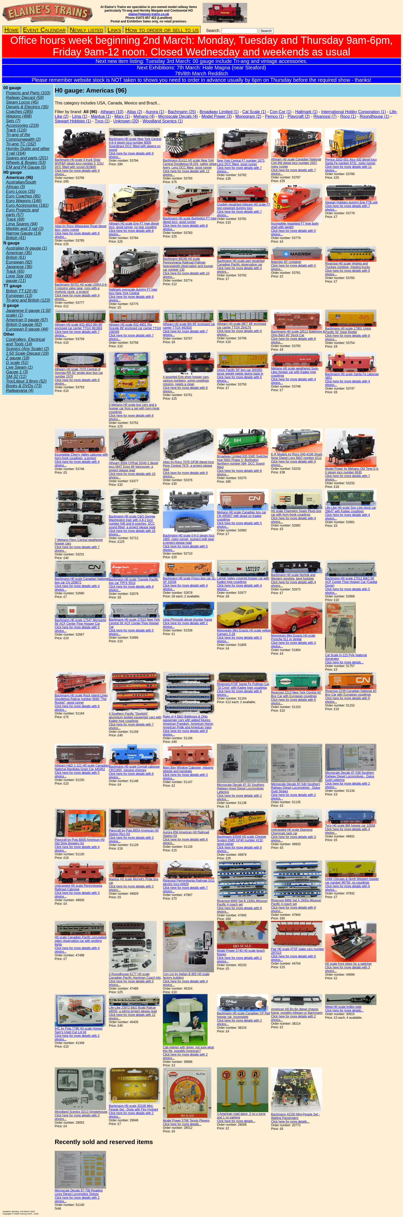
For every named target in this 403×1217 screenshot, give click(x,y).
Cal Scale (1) (254, 112)
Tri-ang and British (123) (28, 300)
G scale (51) (17, 362)
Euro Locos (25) (20, 191)
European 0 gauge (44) (27, 329)
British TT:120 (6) (21, 291)
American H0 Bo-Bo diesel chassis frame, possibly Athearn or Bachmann (296, 1011)
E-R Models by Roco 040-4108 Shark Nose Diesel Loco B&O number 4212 (296, 456)
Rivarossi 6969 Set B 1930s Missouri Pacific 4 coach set (242, 902)
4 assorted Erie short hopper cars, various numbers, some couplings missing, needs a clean (186, 380)
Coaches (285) (19, 111)
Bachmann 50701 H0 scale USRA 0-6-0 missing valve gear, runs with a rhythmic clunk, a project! (81, 288)
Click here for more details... (344, 662)
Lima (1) (79, 116)
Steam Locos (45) (22, 102)
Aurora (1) (155, 112)
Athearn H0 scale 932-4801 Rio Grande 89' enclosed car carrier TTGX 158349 (135, 328)
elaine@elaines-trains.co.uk (148, 14)
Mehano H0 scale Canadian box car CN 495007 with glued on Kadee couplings (241, 516)
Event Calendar (44, 29)
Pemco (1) (274, 116)
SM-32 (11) (16, 376)
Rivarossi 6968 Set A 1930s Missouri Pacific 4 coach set (296, 902)
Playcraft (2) (299, 116)
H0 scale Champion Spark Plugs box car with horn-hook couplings (296, 512)
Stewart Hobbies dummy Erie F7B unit (351, 202)
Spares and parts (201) (27, 158)
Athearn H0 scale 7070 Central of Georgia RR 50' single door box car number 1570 (79, 372)
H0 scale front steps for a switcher (348, 964)
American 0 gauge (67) (27, 320)
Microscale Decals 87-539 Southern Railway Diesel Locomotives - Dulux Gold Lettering (349, 776)
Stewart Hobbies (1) (73, 121)
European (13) (19, 295)
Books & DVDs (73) (24, 386)
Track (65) (15, 271)
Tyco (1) (102, 121)
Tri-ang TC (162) (21, 144)
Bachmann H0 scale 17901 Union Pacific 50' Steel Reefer (348, 330)
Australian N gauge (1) (26, 248)
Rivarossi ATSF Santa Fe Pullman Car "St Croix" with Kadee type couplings (243, 685)
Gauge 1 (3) (17, 372)
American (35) (19, 253)
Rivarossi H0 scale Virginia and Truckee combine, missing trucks (347, 265)
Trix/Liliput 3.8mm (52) (26, 381)
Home (11, 29)
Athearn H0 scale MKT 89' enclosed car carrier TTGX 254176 (241, 325)
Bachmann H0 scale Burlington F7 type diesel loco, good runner (189, 220)
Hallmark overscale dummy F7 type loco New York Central (133, 291)
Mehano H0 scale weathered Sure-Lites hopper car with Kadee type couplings (295, 372)
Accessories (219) (22, 125)
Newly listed (86, 29)
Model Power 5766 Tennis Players (186, 1120)
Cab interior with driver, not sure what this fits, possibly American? (188, 1049)
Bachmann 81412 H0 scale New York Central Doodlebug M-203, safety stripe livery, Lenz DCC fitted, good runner (190, 164)
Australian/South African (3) (21, 184)
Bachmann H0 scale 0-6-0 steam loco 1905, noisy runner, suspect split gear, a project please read (189, 539)
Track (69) (15, 219)
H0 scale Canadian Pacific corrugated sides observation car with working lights (80, 940)
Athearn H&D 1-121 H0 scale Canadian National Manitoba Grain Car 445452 (81, 767)
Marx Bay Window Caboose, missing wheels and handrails (188, 769)
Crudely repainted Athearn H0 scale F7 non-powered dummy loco (243, 206)
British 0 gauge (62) (24, 324)
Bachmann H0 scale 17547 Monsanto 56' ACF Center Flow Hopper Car (80, 622)
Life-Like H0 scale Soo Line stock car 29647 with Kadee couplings (350, 509)
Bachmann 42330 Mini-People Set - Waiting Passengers (295, 1116)
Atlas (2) (134, 112)
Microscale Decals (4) (178, 116)
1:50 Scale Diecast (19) (27, 353)
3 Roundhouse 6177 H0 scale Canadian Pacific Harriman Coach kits (135, 976)
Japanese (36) (19, 267)
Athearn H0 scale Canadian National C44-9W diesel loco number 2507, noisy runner (296, 163)
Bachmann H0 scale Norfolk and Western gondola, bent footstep (293, 576)
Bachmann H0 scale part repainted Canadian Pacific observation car (240, 262)
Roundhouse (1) (374, 116)
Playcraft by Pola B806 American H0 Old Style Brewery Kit (79, 841)
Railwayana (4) (19, 390)
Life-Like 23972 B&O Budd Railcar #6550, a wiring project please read (133, 1009)
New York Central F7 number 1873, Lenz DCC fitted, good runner (241, 162)
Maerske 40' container (286, 262)
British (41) (16, 238)
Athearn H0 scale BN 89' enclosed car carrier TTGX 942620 (189, 326)
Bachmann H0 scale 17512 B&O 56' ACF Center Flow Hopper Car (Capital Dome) (351, 582)
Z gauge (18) (18, 358)
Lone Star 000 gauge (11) (19, 278)
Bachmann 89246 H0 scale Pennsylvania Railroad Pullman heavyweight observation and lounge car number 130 (188, 264)
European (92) (19, 262)
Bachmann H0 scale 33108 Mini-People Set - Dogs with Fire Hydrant (133, 1107)
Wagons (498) (19, 116)
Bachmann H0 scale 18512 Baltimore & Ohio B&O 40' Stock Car (298, 333)
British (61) (16, 257)
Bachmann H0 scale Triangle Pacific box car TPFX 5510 (133, 581)
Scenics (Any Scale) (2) (27, 349)
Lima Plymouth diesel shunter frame (187, 619)
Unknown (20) (126, 121)
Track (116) (16, 130)
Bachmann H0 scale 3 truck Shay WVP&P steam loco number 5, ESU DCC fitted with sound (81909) (79, 163)
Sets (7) (13, 121)
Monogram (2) (248, 116)
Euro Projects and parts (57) (22, 212)
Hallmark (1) (306, 112)
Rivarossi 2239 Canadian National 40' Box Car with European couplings (350, 692)
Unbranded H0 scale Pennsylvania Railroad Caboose (78, 887)
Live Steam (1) (19, 367)
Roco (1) (348, 116)
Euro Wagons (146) (23, 201)
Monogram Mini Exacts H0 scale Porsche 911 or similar (293, 637)
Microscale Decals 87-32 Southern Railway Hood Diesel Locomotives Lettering (240, 788)
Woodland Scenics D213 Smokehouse (81, 1112)
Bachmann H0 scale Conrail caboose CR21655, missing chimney (134, 768)
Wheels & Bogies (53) (26, 162)
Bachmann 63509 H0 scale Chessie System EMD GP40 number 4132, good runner (241, 840)
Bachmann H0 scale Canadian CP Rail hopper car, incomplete (243, 1015)
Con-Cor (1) (280, 112)
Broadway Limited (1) (219, 112)
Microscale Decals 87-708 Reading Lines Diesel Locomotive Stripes (78, 1192)
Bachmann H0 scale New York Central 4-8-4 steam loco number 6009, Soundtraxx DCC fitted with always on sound (135, 144)
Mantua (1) (101, 116)
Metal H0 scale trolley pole (343, 1007)
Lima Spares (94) (22, 224)
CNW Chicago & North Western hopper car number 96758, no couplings (352, 880)
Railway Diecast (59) (25, 97)
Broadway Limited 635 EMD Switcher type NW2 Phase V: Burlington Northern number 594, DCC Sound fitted (242, 462)
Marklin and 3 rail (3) (25, 228)
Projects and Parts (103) (28, 93)
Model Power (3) (216, 116)
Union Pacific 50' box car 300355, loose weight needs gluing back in (240, 371)
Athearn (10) (111, 112)
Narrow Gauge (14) (23, 233)
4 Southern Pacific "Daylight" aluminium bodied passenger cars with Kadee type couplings (135, 717)
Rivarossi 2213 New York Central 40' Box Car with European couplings (296, 694)
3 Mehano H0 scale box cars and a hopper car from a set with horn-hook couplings (134, 408)
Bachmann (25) (182, 112)
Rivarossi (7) (325, 116)
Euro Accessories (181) (27, 205)
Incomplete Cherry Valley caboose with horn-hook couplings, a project (81, 456)
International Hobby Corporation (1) (353, 112)
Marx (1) (122, 116)
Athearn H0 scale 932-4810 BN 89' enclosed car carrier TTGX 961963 (78, 326)
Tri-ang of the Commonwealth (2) (23, 137)
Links (114, 29)
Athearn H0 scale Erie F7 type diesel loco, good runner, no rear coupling (134, 225)
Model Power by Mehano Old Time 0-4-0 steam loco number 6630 (352, 470)
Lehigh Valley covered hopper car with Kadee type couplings (243, 580)
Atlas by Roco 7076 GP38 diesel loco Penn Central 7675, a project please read (188, 465)
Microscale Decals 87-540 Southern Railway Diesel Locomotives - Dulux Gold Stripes (295, 787)
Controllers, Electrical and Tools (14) (25, 341)
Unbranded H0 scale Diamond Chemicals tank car (291, 831)
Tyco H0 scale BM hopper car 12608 (350, 825)
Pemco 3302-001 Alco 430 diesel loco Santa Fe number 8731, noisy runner (351, 161)
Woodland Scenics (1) (163, 121)
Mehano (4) (144, 116)
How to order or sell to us (162, 29)
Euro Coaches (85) (23, 196)
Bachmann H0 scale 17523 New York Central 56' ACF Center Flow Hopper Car (134, 623)
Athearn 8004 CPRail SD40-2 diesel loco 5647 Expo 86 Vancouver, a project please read (133, 466)
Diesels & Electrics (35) (27, 107)
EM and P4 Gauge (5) (26, 167)
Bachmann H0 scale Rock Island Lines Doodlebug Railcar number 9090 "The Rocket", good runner (81, 699)
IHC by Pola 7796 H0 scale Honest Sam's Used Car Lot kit (78, 1030)
